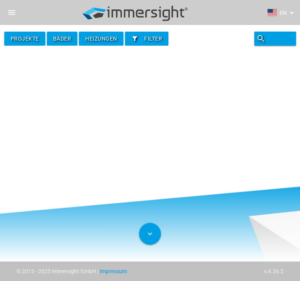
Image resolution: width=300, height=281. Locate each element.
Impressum (113, 271)
